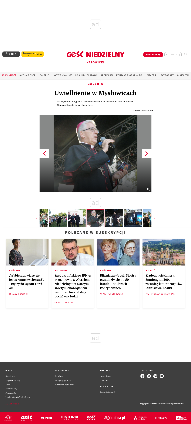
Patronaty (167, 75)
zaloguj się (173, 55)
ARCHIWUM (107, 75)
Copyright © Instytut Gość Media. (152, 404)
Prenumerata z (28, 54)
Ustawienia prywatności (64, 384)
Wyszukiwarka (186, 54)
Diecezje (151, 75)
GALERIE (44, 75)
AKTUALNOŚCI (27, 75)
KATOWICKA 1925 (63, 75)
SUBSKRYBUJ (153, 55)
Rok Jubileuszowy (86, 75)
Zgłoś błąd (12, 404)
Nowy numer (9, 75)
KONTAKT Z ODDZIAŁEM (129, 75)
